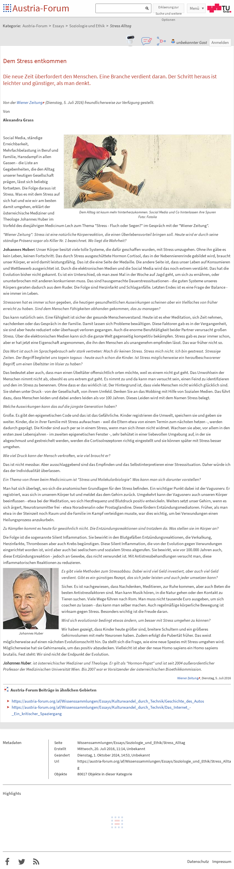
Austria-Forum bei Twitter (21, 861)
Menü (194, 8)
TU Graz (219, 8)
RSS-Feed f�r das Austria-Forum (36, 861)
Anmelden (220, 42)
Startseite (8, 8)
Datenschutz (198, 861)
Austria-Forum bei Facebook (7, 861)
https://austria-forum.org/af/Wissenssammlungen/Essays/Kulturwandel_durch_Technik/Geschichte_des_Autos (108, 701)
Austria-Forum (41, 8)
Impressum (221, 861)
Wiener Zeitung (30, 102)
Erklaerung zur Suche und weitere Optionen (169, 9)
